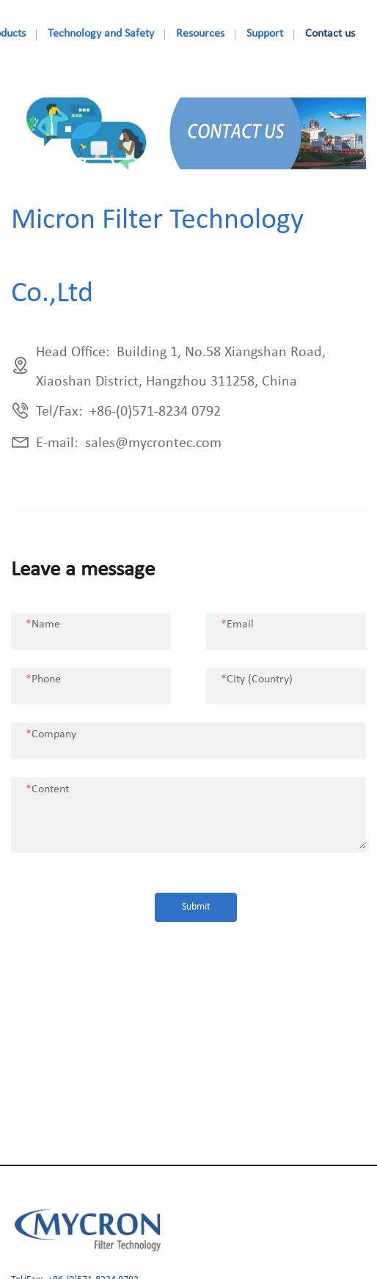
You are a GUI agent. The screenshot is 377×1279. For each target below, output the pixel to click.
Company (51, 734)
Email (237, 624)
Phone (43, 679)
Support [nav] (264, 34)
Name (43, 624)
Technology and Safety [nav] (101, 34)
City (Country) (257, 679)
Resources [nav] (200, 34)
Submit (196, 907)
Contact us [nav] (330, 34)
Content (47, 789)
